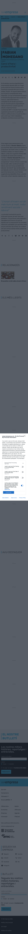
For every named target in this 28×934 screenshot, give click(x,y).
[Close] (25, 436)
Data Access (14, 497)
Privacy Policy (22, 497)
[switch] (22, 467)
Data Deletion (5, 497)
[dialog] (14, 467)
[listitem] (14, 463)
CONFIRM (8, 492)
